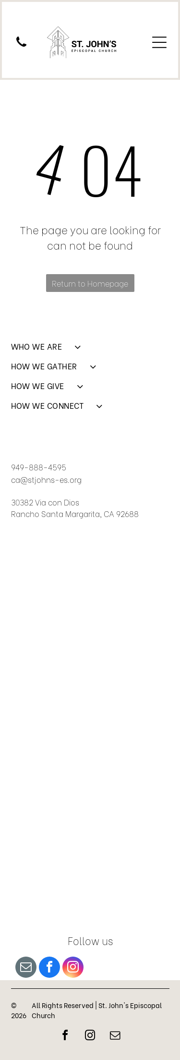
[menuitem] (90, 350)
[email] (25, 968)
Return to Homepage (90, 283)
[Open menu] (159, 42)
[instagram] (73, 968)
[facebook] (49, 968)
